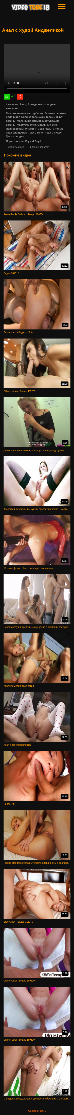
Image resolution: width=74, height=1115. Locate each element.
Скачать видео (16, 147)
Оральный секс (47, 124)
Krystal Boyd (33, 141)
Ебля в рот (13, 116)
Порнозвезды (14, 128)
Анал (23, 104)
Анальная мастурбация (28, 113)
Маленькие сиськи (29, 120)
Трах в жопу (35, 132)
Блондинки (35, 104)
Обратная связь (37, 1111)
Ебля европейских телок (37, 116)
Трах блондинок (16, 132)
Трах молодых (15, 136)
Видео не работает (39, 147)
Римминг (31, 128)
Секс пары (45, 128)
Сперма (58, 128)
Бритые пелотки (55, 113)
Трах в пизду (53, 132)
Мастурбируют (26, 124)
